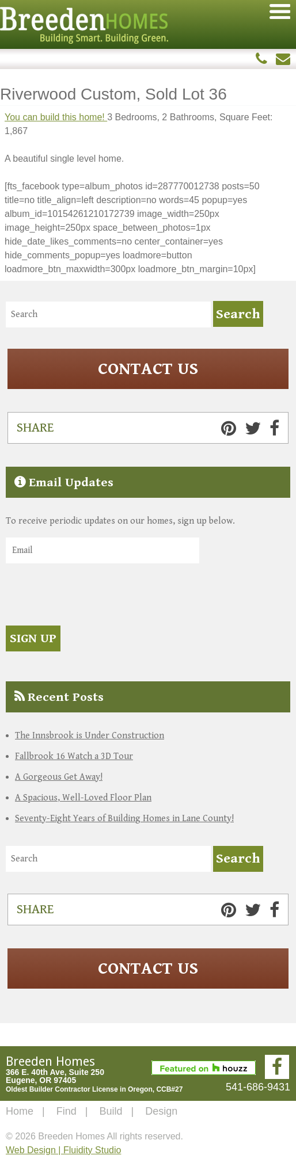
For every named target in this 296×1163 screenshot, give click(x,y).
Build (110, 1111)
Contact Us (148, 369)
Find (66, 1111)
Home (19, 1111)
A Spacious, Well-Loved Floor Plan (83, 797)
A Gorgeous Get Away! (59, 777)
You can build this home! (56, 117)
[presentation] (93, 596)
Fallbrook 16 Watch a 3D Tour (74, 756)
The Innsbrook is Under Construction (89, 735)
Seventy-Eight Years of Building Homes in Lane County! (124, 818)
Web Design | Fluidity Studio (63, 1150)
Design (161, 1111)
